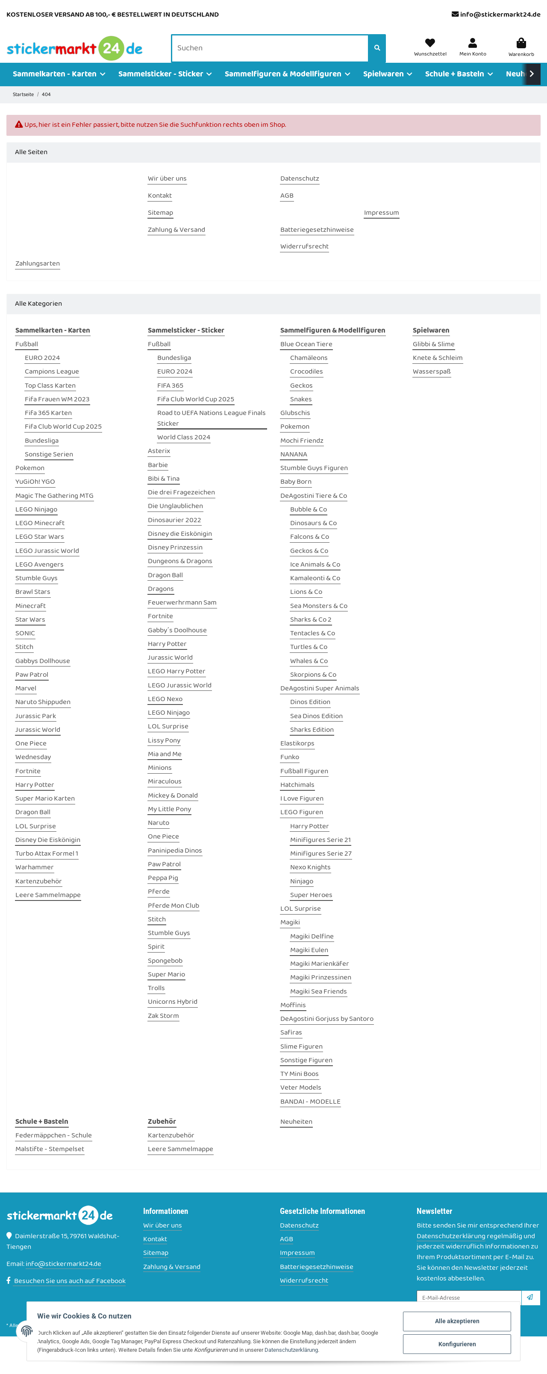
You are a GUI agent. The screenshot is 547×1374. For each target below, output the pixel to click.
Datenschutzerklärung (451, 1248)
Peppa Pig (163, 890)
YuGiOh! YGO (35, 494)
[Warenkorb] (522, 54)
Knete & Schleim (438, 370)
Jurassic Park (35, 728)
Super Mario (166, 987)
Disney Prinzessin (175, 560)
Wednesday (33, 770)
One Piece (31, 756)
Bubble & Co (308, 522)
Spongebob (165, 973)
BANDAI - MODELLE (310, 1114)
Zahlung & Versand (171, 1279)
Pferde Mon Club (173, 918)
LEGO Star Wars (39, 549)
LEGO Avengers (39, 577)
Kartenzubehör (38, 894)
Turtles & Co (308, 660)
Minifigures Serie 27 (321, 866)
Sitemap (155, 1265)
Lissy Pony (164, 753)
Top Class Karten (50, 398)
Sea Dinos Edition (316, 728)
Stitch (24, 660)
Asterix (159, 464)
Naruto (158, 835)
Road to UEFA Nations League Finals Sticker (211, 430)
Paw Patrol (31, 687)
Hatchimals (297, 797)
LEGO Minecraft (40, 535)
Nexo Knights (310, 880)
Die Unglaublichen (175, 519)
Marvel (25, 701)
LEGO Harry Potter (177, 684)
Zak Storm (163, 1028)
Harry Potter (34, 797)
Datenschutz (299, 1238)
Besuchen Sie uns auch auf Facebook (66, 1293)
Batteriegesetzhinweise (316, 1279)
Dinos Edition (310, 715)
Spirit (156, 959)
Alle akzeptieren (448, 1322)
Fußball (26, 356)
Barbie (158, 477)
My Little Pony (169, 821)
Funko (289, 770)
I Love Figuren (301, 811)
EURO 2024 (42, 370)
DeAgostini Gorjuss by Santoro (326, 1031)
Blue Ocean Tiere (306, 356)
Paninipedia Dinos (175, 863)
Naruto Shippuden (43, 715)
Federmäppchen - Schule (53, 1148)
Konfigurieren (448, 1343)
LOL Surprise (35, 838)
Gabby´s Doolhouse (177, 642)
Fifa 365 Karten (48, 425)
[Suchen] (272, 55)
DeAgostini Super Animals (319, 701)
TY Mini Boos (299, 1086)
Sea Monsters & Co (318, 618)
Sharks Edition (312, 742)
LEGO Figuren (301, 825)
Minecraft (30, 618)
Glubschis (295, 425)
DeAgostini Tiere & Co (313, 508)
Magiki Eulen (309, 962)
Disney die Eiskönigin (180, 546)
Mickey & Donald (173, 808)
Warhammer (34, 880)
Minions (160, 780)
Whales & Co (309, 673)
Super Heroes (311, 907)
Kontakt (155, 1251)
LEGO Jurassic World (47, 563)
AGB (286, 1251)
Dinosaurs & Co (313, 535)
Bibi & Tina (163, 491)
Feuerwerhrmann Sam (182, 615)
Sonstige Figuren (306, 1072)
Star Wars (30, 632)
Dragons (161, 601)
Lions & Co (306, 604)
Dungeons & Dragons (180, 574)
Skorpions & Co (313, 687)
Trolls (156, 1000)
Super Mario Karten (45, 811)
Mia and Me (165, 766)
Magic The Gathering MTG (54, 508)
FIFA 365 (170, 398)
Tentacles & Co (312, 645)
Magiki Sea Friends (318, 1004)
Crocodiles (306, 384)
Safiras (291, 1045)
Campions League (52, 384)
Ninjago (301, 894)
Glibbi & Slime (434, 356)
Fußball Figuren (304, 783)
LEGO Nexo (165, 711)
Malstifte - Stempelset (49, 1162)
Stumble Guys (36, 590)
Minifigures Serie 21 (320, 852)
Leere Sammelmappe (48, 907)
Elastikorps (297, 756)
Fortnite (28, 783)
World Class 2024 (183, 449)
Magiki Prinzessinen (320, 990)
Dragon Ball (32, 825)
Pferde (159, 904)
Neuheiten (296, 1134)
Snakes (301, 411)
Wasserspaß (432, 384)
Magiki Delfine (312, 949)
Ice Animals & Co (315, 577)
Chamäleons (309, 370)
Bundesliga (42, 453)
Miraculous (165, 794)
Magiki (290, 935)
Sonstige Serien (49, 467)
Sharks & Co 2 (311, 632)
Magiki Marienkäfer (319, 976)
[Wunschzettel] (433, 54)
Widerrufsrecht (304, 1293)
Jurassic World (37, 742)
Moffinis (293, 1017)
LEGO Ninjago (36, 522)
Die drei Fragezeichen (181, 505)
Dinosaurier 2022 (174, 532)
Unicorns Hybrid (172, 1014)
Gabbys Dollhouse (42, 673)
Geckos (301, 398)
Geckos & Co (309, 563)
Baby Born (296, 494)
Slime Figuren (301, 1059)
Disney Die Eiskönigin (47, 852)
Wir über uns (162, 1238)
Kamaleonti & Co (315, 590)
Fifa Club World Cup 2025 (63, 439)
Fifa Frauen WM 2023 (57, 411)
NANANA (293, 467)
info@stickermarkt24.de (500, 14)
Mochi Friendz (301, 453)
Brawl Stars (32, 604)
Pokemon (29, 480)
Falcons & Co (309, 549)
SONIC (25, 645)
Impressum (297, 1265)
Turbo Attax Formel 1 (46, 866)
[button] (474, 54)
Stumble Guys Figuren (314, 480)
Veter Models (300, 1100)
